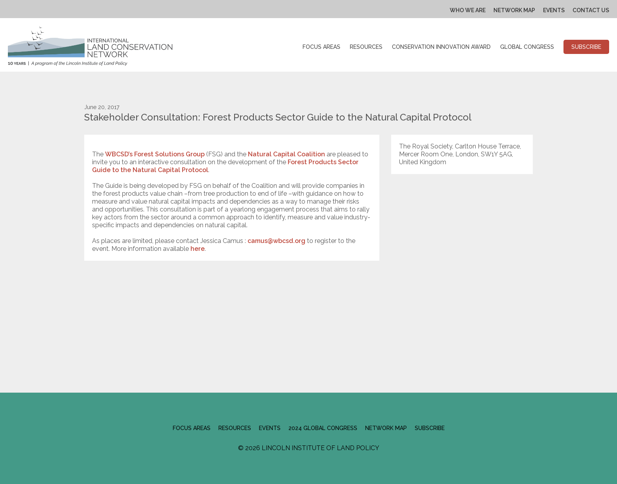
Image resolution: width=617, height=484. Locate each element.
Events (554, 10)
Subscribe (586, 47)
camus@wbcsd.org (276, 241)
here (197, 248)
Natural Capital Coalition (285, 154)
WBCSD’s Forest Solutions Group (155, 154)
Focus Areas (321, 47)
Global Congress (527, 47)
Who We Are (468, 10)
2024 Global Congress (322, 428)
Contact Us (591, 10)
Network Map (514, 10)
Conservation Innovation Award (441, 47)
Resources (366, 47)
